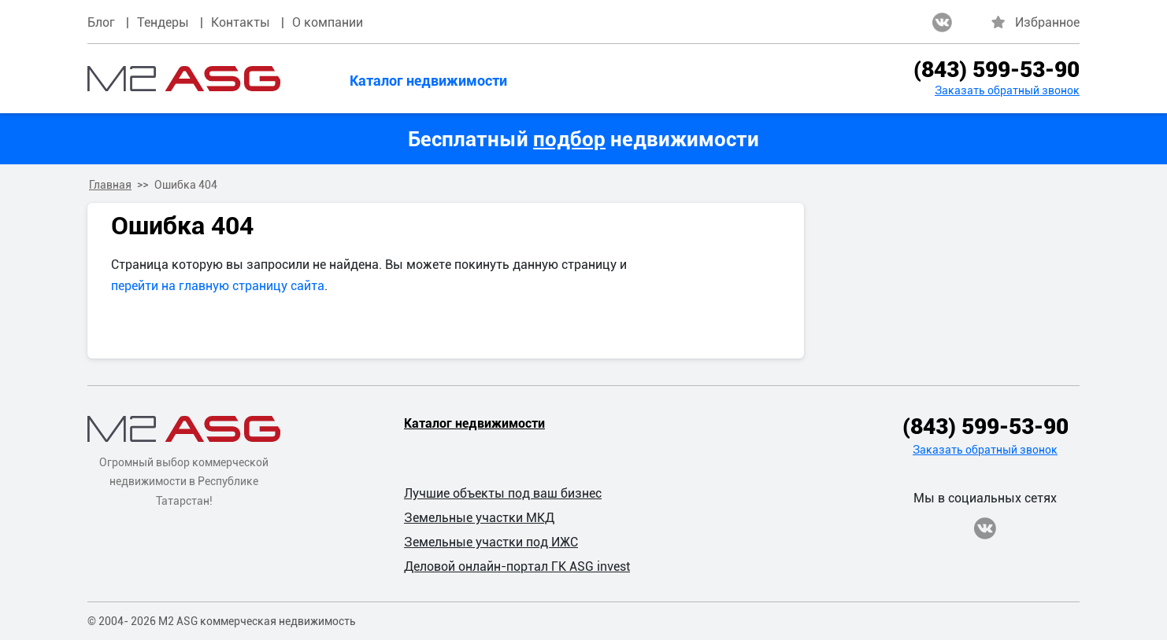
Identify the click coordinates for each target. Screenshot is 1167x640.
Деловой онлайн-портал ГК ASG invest (517, 566)
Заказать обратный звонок (1007, 90)
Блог (101, 22)
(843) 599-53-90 (996, 70)
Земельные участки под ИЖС (491, 542)
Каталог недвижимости (428, 80)
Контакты (240, 22)
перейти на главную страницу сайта (217, 285)
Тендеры (163, 22)
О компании (327, 22)
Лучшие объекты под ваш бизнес (503, 493)
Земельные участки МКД (479, 517)
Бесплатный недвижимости (583, 139)
